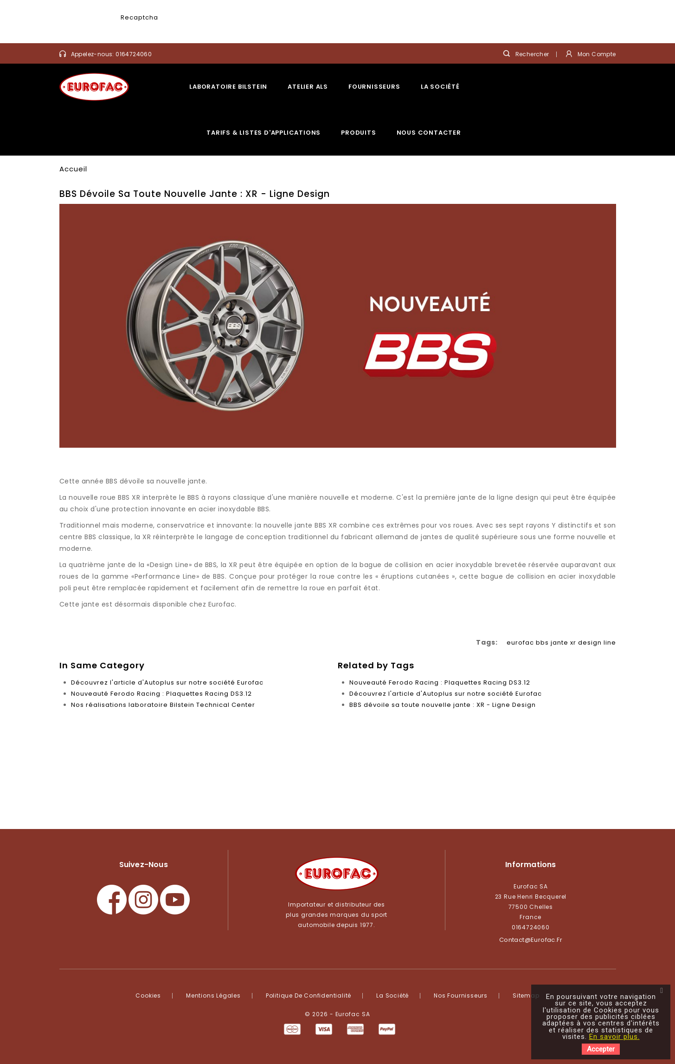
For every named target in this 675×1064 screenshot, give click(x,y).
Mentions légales (213, 995)
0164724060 (134, 54)
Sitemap (526, 995)
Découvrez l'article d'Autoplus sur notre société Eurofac (167, 682)
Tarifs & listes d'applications (263, 132)
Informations (530, 864)
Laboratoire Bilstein (228, 86)
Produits (358, 132)
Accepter (601, 1049)
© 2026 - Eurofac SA (337, 1014)
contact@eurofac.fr (530, 939)
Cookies (148, 995)
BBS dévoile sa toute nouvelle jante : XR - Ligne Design (442, 704)
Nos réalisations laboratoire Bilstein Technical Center (163, 704)
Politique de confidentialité (308, 995)
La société (440, 86)
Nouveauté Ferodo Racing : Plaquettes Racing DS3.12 (161, 693)
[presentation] (230, 26)
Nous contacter (429, 132)
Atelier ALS (308, 86)
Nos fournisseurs (461, 995)
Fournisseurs (374, 86)
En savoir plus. (614, 1036)
